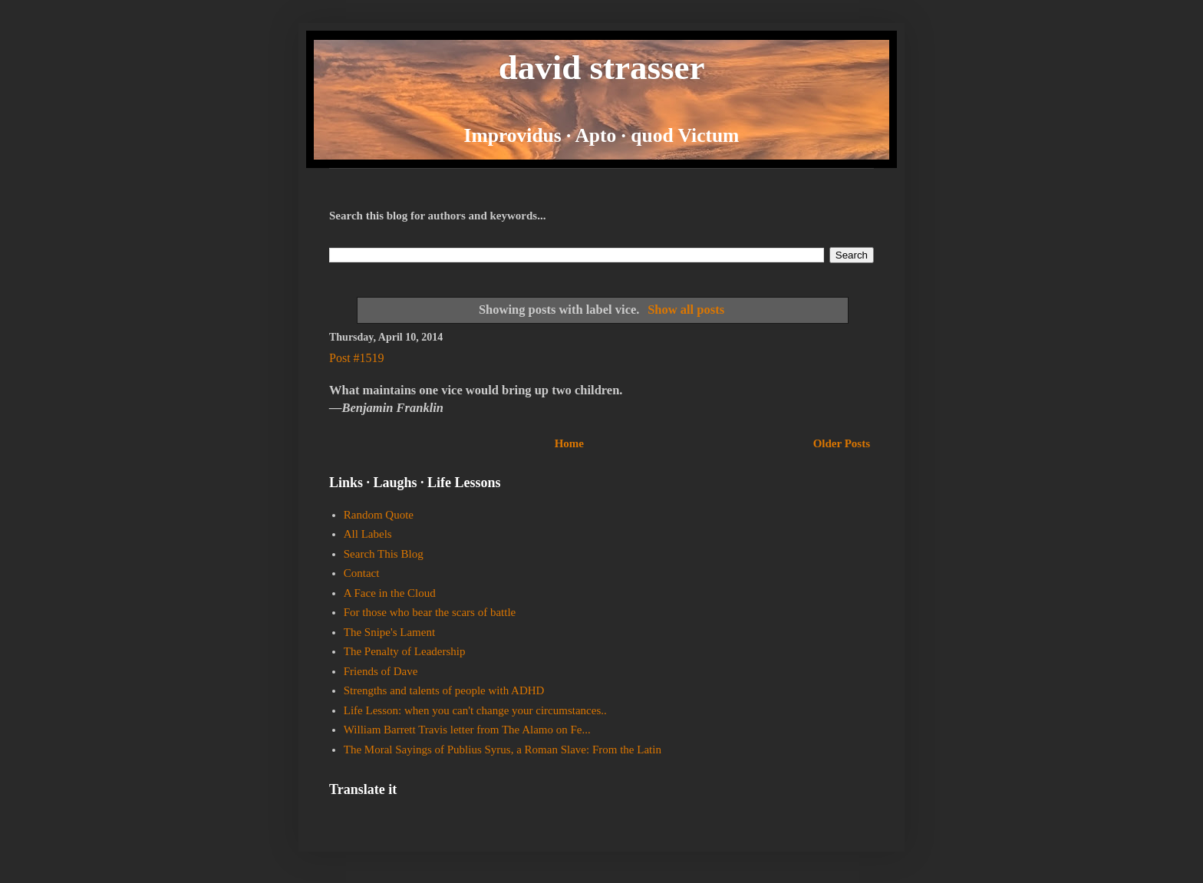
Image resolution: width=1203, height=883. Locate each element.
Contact (362, 573)
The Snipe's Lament (389, 632)
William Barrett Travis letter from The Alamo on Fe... (467, 729)
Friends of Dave (381, 671)
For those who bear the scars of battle (430, 612)
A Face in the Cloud (390, 593)
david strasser (602, 67)
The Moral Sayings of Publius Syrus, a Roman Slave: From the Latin (502, 749)
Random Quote (379, 515)
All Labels (368, 534)
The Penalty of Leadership (405, 651)
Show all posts (686, 309)
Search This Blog (384, 554)
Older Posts (841, 443)
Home (569, 443)
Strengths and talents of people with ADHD (444, 690)
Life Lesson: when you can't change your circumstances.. (475, 710)
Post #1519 (356, 357)
